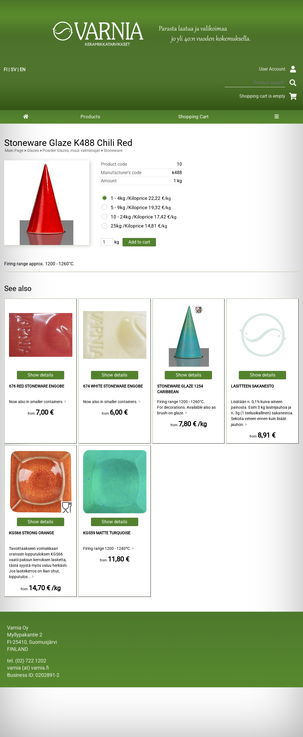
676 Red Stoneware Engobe (36, 386)
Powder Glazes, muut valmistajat (71, 150)
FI (5, 69)
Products (90, 116)
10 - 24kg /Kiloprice (132, 217)
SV (13, 69)
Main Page (14, 150)
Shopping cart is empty (269, 96)
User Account (279, 69)
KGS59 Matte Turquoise (106, 533)
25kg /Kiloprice (127, 226)
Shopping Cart (193, 116)
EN (22, 69)
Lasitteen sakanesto (252, 386)
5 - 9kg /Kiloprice (129, 207)
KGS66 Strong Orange (31, 533)
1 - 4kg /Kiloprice (129, 198)
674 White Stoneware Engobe (113, 386)
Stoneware (113, 150)
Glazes (33, 150)
